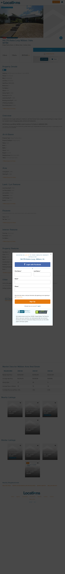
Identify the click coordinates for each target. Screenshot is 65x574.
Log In (39, 306)
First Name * (18, 271)
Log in (27, 255)
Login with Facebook (32, 264)
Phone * (17, 286)
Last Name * (37, 271)
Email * (17, 279)
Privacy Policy (19, 297)
